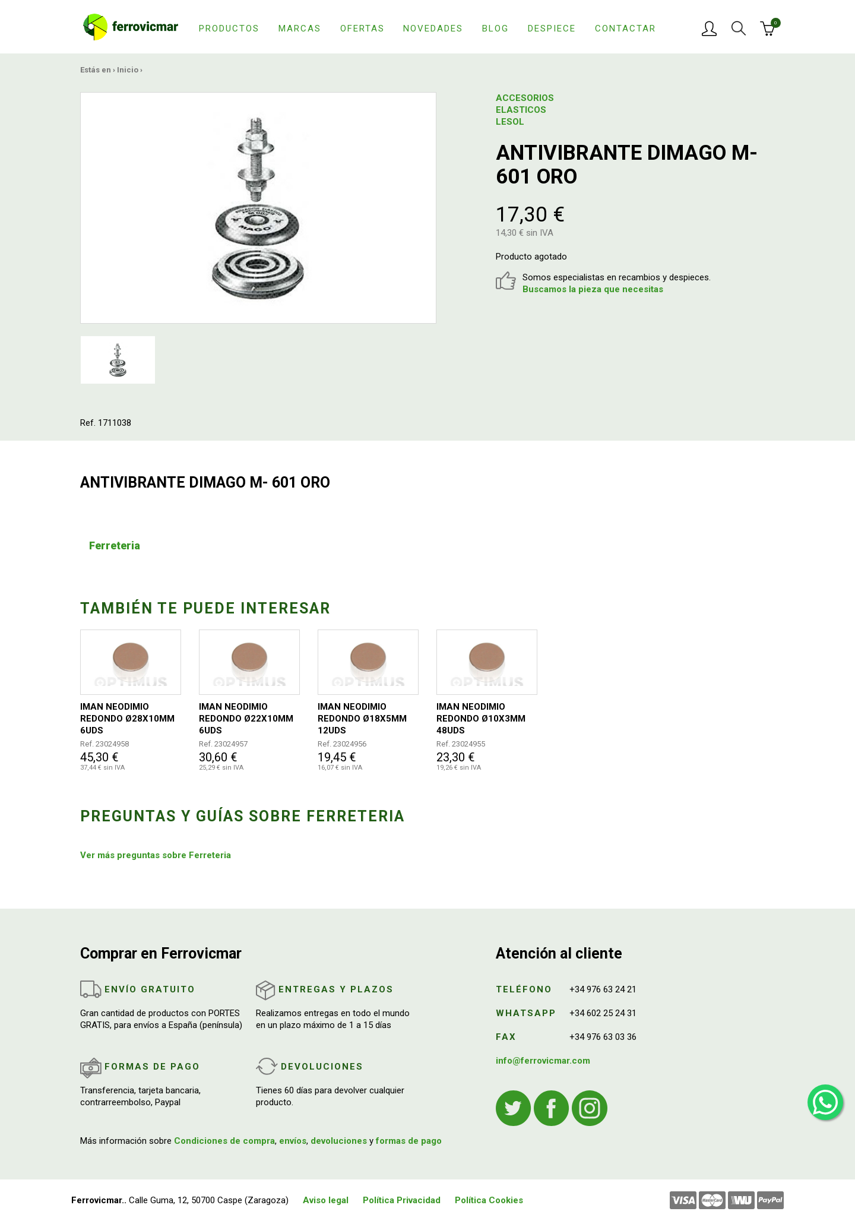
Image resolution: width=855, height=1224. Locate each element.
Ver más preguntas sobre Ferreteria (155, 855)
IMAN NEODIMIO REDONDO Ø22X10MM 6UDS (246, 718)
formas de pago (409, 1141)
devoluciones (339, 1141)
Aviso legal (326, 1200)
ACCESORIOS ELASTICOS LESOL (525, 110)
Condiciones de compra (224, 1141)
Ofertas (362, 28)
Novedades (433, 28)
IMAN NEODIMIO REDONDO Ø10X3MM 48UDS (480, 718)
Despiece (552, 28)
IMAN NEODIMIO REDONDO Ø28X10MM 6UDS (127, 718)
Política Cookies (489, 1200)
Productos (229, 28)
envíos (292, 1141)
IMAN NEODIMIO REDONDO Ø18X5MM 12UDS (362, 718)
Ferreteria (114, 545)
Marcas (299, 28)
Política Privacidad (402, 1200)
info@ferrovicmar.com (543, 1060)
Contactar (625, 28)
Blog (495, 28)
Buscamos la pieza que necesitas (592, 289)
